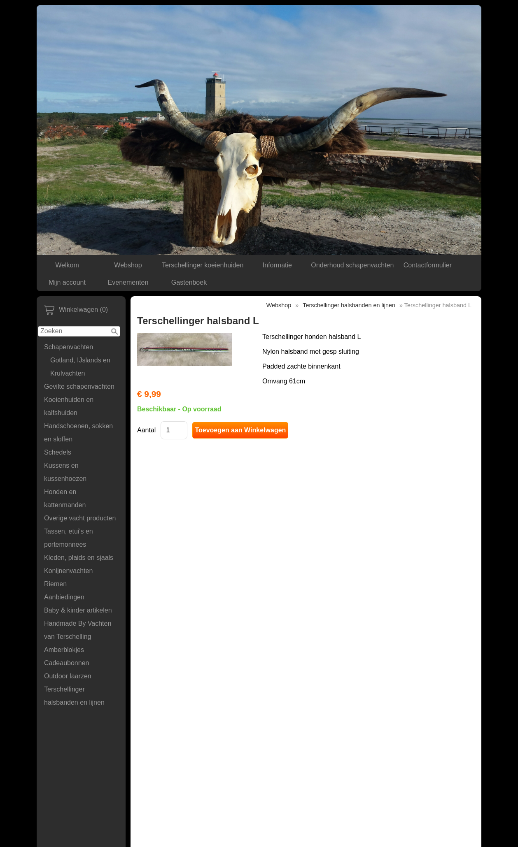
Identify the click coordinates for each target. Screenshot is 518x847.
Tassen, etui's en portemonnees (68, 538)
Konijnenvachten (68, 570)
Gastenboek (189, 282)
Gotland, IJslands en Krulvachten (80, 367)
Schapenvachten (68, 346)
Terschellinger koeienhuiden (202, 265)
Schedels (57, 452)
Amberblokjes (64, 649)
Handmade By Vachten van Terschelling (77, 630)
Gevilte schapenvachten (79, 386)
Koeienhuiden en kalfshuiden (68, 406)
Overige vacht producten (80, 518)
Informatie (277, 265)
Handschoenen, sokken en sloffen (78, 432)
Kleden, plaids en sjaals (78, 557)
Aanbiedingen (64, 597)
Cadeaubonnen (66, 662)
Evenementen (128, 282)
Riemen (55, 583)
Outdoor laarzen (67, 676)
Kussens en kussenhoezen (65, 472)
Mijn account (67, 282)
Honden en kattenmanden (65, 498)
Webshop (128, 265)
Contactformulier (428, 265)
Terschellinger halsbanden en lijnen (74, 696)
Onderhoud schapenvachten (352, 265)
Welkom (67, 265)
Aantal (146, 430)
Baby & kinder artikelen (78, 610)
